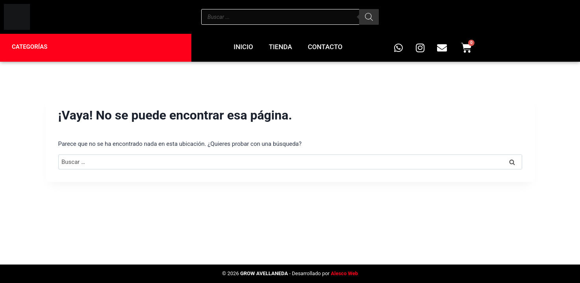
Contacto (325, 47)
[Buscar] (369, 17)
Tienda (280, 47)
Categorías (29, 46)
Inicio (243, 47)
